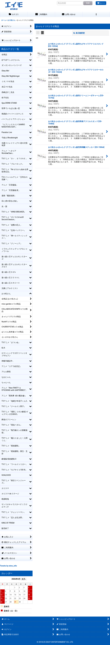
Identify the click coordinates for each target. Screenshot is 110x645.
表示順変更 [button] (79, 33)
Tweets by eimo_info (8, 566)
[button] (96, 14)
